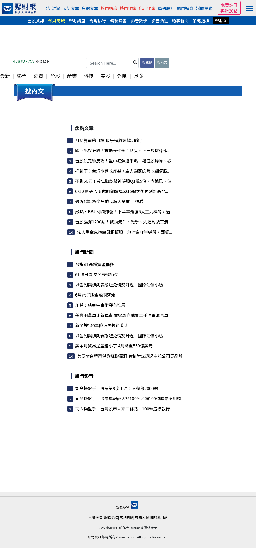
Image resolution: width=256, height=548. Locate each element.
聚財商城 (56, 20)
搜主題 (147, 62)
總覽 (38, 75)
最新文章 (70, 8)
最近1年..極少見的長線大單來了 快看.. (110, 201)
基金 (139, 75)
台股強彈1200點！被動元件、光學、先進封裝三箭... (123, 222)
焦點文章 (90, 8)
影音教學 (139, 20)
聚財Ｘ (221, 20)
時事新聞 (180, 20)
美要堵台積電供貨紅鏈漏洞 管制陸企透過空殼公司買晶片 (130, 356)
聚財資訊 (94, 536)
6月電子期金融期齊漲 (95, 295)
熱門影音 (84, 375)
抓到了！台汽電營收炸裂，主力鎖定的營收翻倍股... (122, 171)
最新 (5, 75)
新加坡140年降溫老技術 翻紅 (102, 325)
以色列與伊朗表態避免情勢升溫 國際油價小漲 (119, 284)
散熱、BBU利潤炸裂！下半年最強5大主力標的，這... (124, 211)
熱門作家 (128, 8)
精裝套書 (118, 20)
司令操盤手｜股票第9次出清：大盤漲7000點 (116, 388)
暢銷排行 (97, 20)
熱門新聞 (84, 251)
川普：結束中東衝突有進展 (100, 305)
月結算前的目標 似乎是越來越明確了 (109, 140)
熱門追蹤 (185, 8)
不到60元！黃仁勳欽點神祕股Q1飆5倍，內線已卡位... (124, 181)
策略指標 (201, 20)
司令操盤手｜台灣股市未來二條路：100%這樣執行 (122, 408)
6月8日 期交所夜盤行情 (97, 274)
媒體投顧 (204, 8)
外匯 (122, 75)
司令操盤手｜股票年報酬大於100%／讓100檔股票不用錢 (128, 398)
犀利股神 (166, 8)
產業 (72, 75)
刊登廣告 (95, 517)
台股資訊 (35, 20)
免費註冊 (229, 5)
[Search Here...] (112, 63)
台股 (55, 75)
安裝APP (127, 507)
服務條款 (111, 517)
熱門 (22, 75)
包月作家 (147, 8)
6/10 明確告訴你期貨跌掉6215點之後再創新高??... (121, 191)
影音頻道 (159, 20)
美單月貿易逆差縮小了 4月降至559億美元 (114, 346)
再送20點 (229, 11)
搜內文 (162, 62)
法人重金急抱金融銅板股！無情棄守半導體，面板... (124, 232)
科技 (89, 75)
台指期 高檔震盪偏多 (94, 264)
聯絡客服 (142, 517)
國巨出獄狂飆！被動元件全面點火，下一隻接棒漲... (122, 150)
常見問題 (126, 517)
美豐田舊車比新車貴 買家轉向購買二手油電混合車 (121, 315)
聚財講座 (77, 20)
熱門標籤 (109, 8)
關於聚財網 (158, 517)
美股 (105, 75)
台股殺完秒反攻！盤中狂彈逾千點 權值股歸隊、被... (124, 160)
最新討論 (51, 8)
